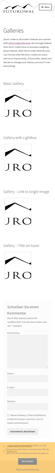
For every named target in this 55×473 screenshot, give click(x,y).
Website (11, 401)
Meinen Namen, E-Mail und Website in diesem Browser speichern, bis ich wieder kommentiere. (26, 419)
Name (11, 373)
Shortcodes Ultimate (19, 43)
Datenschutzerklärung (27, 469)
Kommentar (13, 332)
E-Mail (11, 387)
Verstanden (27, 461)
